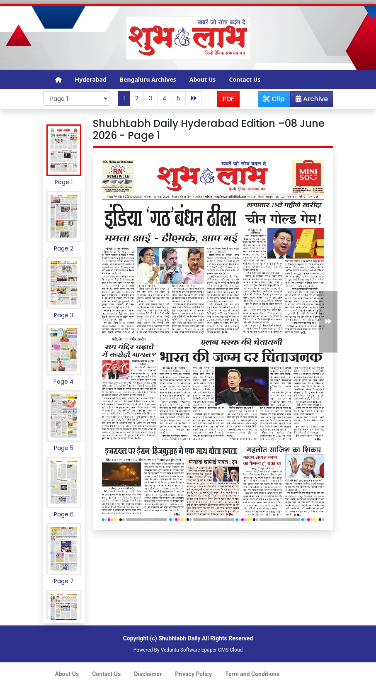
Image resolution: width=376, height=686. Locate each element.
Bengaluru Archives (148, 79)
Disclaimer (148, 674)
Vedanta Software (180, 650)
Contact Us (244, 79)
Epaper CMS (215, 650)
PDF (228, 99)
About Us (202, 79)
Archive (309, 100)
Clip (274, 99)
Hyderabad (91, 79)
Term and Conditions (252, 674)
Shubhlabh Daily (179, 638)
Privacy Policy (193, 674)
